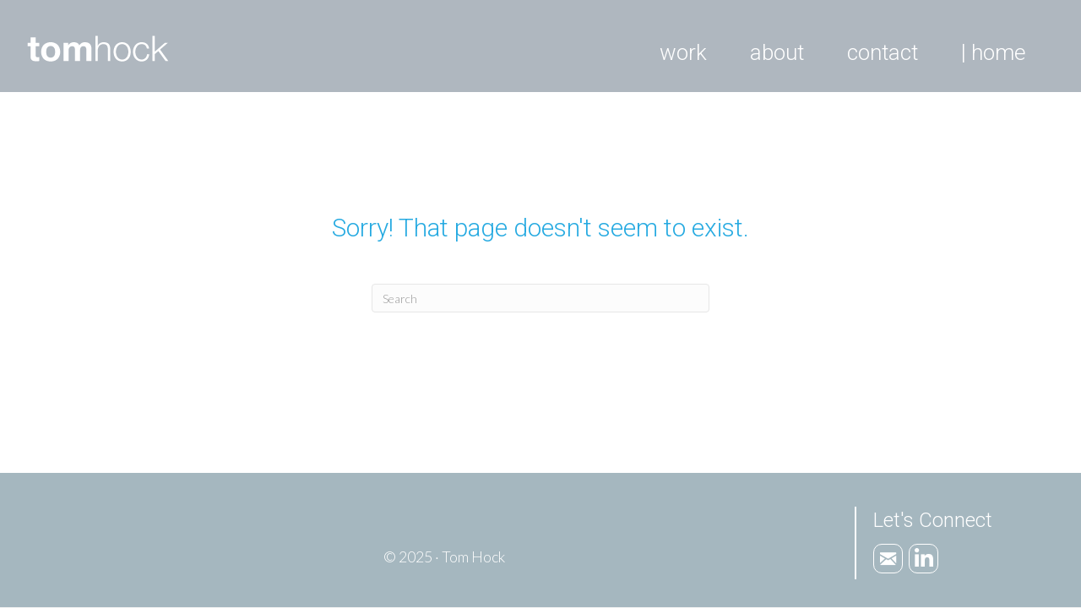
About (777, 52)
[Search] (540, 298)
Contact (882, 52)
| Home (993, 52)
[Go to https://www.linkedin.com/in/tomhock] (923, 558)
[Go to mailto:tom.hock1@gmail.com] (888, 558)
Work (683, 52)
